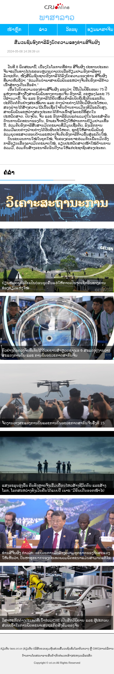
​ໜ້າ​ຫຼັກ (14, 29)
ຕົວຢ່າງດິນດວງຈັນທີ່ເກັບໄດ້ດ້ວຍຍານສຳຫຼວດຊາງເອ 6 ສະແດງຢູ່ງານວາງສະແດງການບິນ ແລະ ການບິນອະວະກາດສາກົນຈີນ (56, 352)
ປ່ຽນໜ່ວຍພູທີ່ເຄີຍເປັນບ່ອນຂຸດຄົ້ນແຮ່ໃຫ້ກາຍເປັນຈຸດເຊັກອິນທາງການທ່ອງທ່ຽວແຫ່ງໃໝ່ (54, 285)
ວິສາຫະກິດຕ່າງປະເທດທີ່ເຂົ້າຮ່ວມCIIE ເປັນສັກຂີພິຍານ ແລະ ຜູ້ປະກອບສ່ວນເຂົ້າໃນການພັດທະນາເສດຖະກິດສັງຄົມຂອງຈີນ (55, 622)
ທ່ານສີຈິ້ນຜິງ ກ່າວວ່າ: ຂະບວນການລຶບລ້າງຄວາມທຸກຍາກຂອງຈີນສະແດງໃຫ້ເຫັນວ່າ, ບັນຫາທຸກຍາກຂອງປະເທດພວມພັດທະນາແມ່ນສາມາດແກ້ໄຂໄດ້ (56, 555)
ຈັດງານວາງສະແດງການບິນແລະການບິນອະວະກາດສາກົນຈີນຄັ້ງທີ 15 (53, 423)
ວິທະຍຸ (71, 29)
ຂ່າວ (43, 29)
